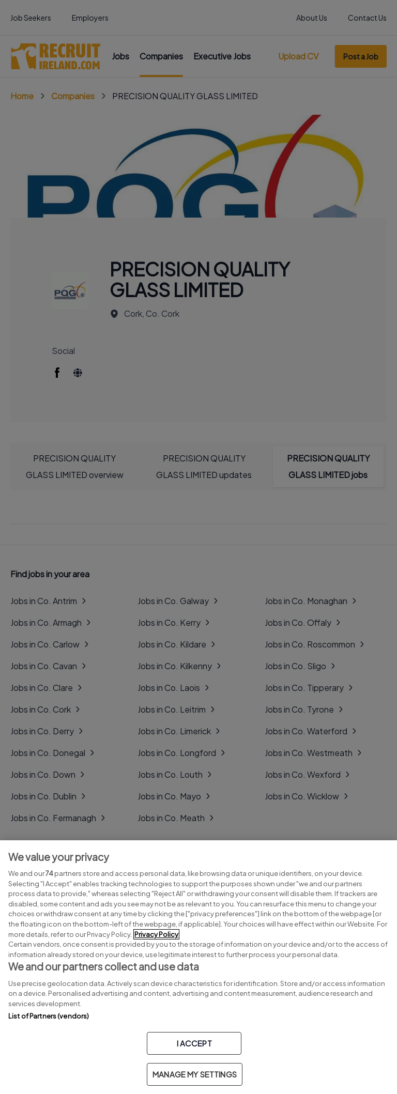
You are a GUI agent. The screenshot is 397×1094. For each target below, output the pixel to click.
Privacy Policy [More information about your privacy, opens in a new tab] (156, 934)
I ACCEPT (194, 1043)
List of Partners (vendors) (48, 1016)
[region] (198, 967)
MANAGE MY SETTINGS (194, 1074)
